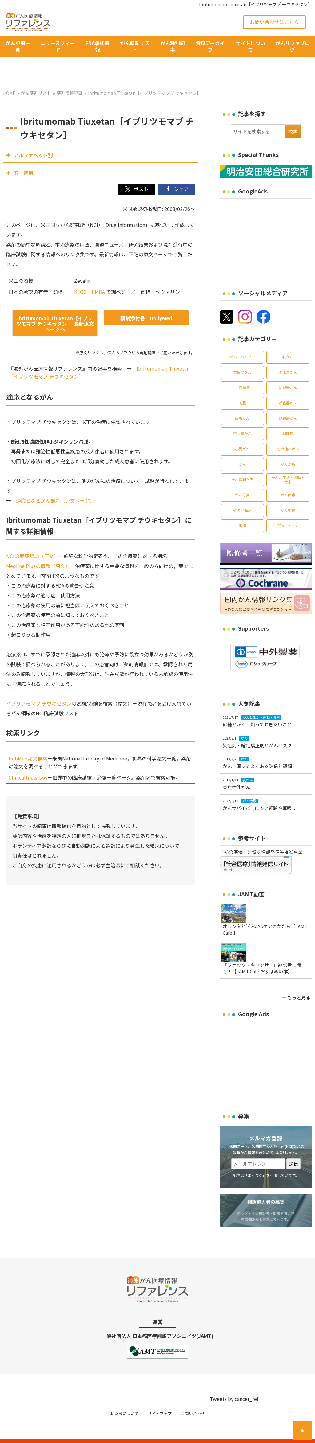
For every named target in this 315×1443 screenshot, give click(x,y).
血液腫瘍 (242, 370)
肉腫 (242, 386)
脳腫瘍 (287, 416)
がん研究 (242, 478)
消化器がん (288, 355)
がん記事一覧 (18, 46)
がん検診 (288, 493)
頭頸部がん (288, 401)
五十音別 (23, 156)
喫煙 (242, 508)
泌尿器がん (288, 370)
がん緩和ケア (242, 462)
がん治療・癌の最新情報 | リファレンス (71, 1433)
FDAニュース (287, 508)
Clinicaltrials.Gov (28, 760)
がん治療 (288, 447)
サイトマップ (160, 1397)
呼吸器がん (288, 386)
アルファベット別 (33, 138)
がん (242, 447)
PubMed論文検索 (28, 741)
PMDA (98, 275)
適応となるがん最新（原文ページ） (55, 484)
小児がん (242, 432)
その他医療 (242, 493)
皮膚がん (242, 401)
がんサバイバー (242, 340)
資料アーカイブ (210, 46)
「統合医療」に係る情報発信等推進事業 (261, 835)
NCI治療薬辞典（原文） (32, 539)
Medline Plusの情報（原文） (38, 549)
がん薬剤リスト (135, 46)
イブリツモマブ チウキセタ (36, 686)
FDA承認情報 (98, 46)
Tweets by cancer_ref (234, 1382)
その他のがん (288, 432)
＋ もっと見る (296, 981)
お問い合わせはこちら (274, 21)
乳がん (287, 340)
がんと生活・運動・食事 (288, 463)
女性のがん (242, 355)
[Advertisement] (267, 223)
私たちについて (124, 1397)
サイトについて (250, 46)
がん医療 (288, 478)
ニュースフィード (58, 46)
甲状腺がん (242, 416)
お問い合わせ (193, 1397)
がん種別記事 (172, 46)
